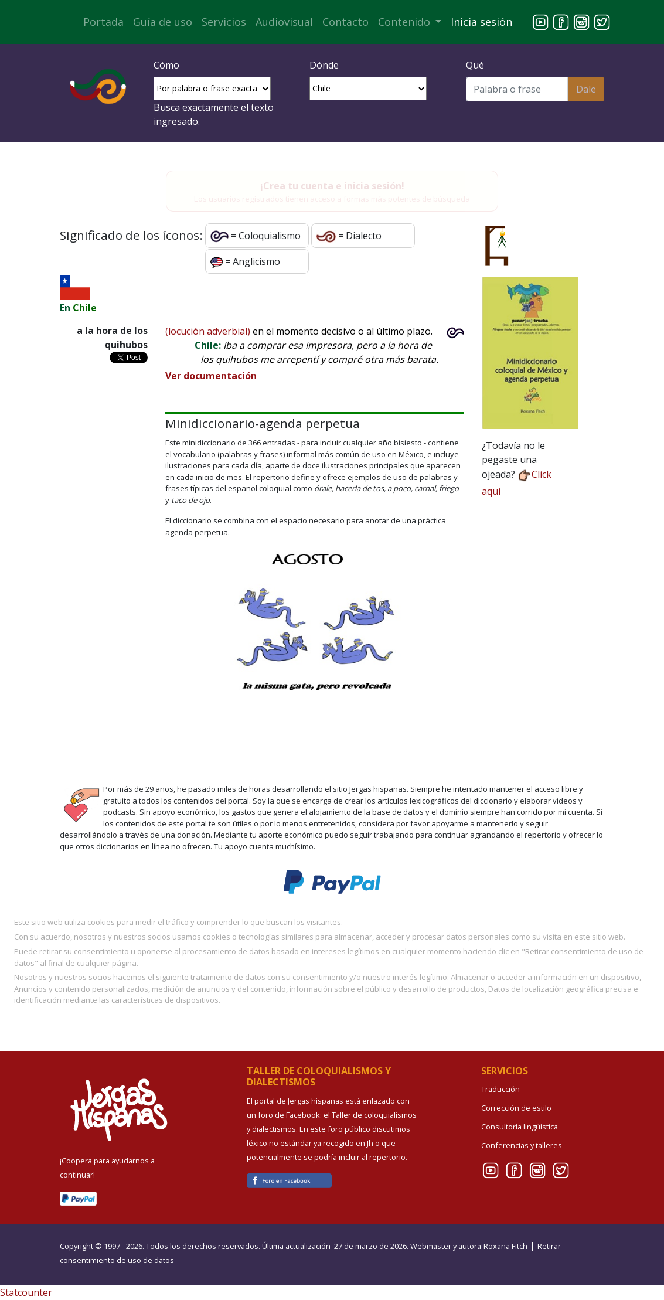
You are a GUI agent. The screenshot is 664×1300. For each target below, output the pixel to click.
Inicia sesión (481, 22)
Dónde (324, 65)
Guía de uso (162, 22)
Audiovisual (284, 22)
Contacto (345, 22)
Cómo (166, 65)
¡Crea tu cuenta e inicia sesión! (332, 185)
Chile (85, 307)
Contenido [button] (405, 22)
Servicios (224, 22)
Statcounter (26, 1292)
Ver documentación (211, 375)
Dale (586, 89)
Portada (103, 22)
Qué (475, 65)
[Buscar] (517, 89)
